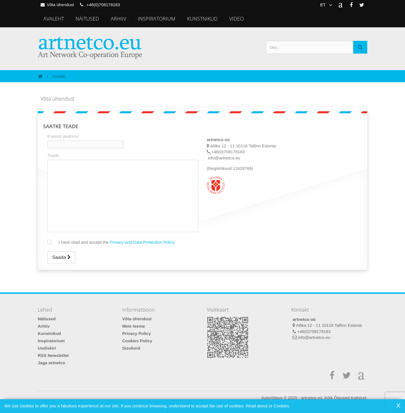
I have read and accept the (114, 242)
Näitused (87, 18)
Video (236, 18)
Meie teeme (133, 326)
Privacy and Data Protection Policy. (142, 242)
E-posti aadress (63, 136)
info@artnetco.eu (314, 337)
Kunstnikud (202, 18)
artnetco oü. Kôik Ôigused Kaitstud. (334, 397)
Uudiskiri (47, 348)
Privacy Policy (136, 333)
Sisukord (131, 348)
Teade (53, 155)
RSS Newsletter (53, 355)
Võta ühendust (137, 318)
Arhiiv (118, 18)
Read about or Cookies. (268, 405)
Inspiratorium (156, 18)
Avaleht (53, 18)
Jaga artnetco (51, 362)
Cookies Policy (137, 340)
